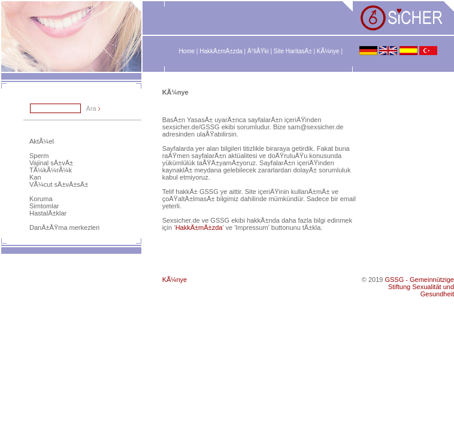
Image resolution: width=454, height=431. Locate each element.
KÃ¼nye (328, 51)
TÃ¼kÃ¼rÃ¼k (50, 170)
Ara (91, 108)
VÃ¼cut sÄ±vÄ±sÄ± (58, 184)
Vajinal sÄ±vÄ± (51, 162)
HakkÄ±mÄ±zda (221, 51)
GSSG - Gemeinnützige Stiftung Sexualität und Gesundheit (419, 287)
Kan (35, 177)
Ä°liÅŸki (258, 51)
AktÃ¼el (41, 141)
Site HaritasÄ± (293, 51)
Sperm (39, 155)
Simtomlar (44, 206)
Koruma (41, 198)
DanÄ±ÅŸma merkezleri (64, 227)
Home (186, 51)
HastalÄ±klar (47, 213)
